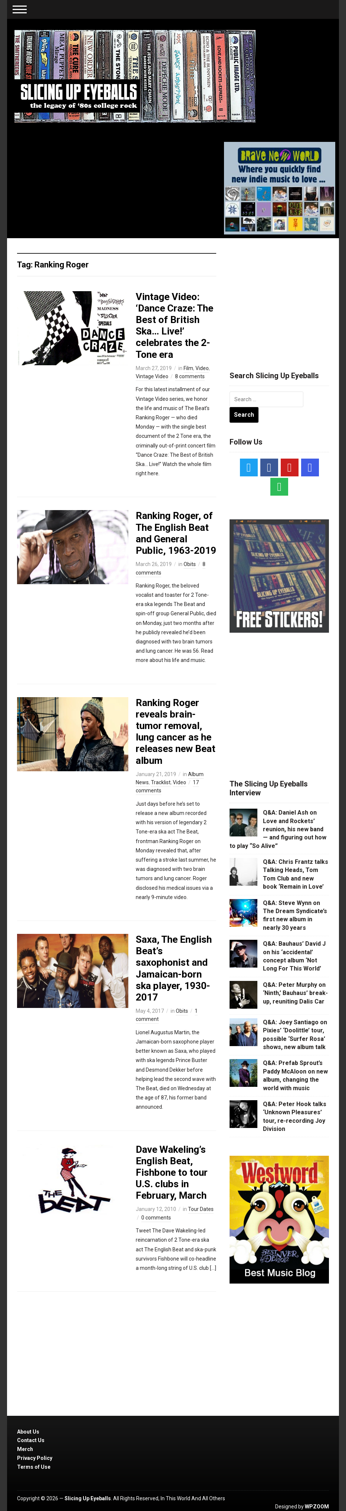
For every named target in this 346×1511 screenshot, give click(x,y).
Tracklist (161, 782)
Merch (25, 1449)
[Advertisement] (285, 295)
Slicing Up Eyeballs (88, 1498)
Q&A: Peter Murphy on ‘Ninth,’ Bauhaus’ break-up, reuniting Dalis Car (295, 993)
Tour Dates (201, 1209)
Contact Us (31, 1440)
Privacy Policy (34, 1458)
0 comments (156, 1218)
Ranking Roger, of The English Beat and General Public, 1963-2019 (176, 533)
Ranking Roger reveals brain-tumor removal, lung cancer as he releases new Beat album (175, 731)
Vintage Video (152, 376)
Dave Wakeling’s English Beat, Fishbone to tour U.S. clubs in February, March (172, 1172)
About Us (28, 1432)
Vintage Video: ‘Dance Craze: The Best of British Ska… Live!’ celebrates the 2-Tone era (174, 325)
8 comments (190, 376)
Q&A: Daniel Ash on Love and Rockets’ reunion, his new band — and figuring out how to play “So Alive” (278, 829)
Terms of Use (33, 1467)
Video (202, 368)
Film (188, 368)
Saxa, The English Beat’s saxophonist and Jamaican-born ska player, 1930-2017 (174, 968)
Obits (190, 564)
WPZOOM (317, 1507)
